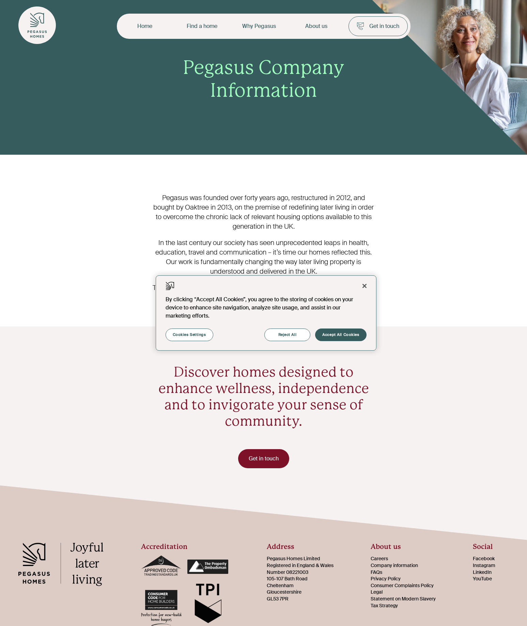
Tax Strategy (384, 605)
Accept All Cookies (340, 334)
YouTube (482, 579)
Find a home (202, 26)
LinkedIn (482, 572)
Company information (394, 565)
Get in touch (378, 26)
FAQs (376, 572)
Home (144, 26)
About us (316, 26)
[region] (266, 313)
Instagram (484, 565)
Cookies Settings (189, 334)
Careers (379, 558)
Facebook (484, 558)
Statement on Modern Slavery (403, 599)
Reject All (287, 334)
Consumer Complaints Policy (402, 585)
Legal (377, 592)
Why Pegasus (259, 26)
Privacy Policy (386, 579)
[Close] (364, 285)
